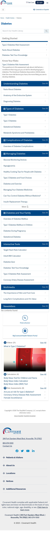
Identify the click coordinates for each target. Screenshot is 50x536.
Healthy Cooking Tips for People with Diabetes (21, 172)
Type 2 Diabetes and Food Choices (17, 178)
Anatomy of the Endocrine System (16, 95)
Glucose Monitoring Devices (14, 160)
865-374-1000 (8, 443)
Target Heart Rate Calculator (14, 250)
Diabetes (21, 18)
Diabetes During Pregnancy (14, 231)
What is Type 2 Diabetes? (15, 346)
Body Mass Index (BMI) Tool (16, 384)
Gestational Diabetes (11, 127)
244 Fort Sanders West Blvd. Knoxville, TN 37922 (22, 439)
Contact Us (7, 446)
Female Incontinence (13, 398)
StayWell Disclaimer (30, 416)
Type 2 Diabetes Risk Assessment (15, 45)
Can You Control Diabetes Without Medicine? (21, 196)
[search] (22, 31)
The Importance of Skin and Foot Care (18, 293)
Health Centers (11, 18)
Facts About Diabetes (10, 50)
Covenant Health (12, 515)
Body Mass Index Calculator (16, 381)
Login (39, 2)
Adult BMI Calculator (11, 256)
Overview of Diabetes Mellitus (15, 219)
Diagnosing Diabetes (11, 101)
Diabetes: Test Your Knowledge (14, 55)
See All (45, 84)
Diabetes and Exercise (12, 184)
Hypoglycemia (9, 166)
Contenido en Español (40, 9)
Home (2, 18)
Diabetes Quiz (9, 262)
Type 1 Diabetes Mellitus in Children (17, 225)
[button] (47, 2)
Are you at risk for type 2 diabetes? (19, 392)
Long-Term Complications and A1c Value (19, 299)
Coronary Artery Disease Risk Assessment (22, 395)
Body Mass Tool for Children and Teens (20, 378)
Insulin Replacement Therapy (14, 202)
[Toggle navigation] (3, 9)
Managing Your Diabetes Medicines (17, 190)
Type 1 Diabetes (9, 115)
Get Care (30, 2)
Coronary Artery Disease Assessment (18, 280)
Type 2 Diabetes (9, 121)
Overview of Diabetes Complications (17, 146)
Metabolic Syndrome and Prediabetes (18, 133)
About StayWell (18, 416)
